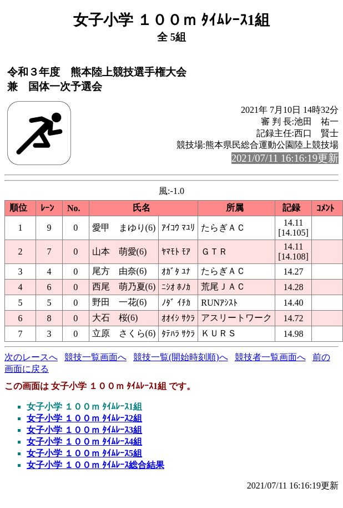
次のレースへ (31, 357)
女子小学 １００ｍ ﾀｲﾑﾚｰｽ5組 (84, 453)
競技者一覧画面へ (270, 357)
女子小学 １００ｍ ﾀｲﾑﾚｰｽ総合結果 (95, 465)
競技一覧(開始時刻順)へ (180, 357)
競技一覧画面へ (95, 357)
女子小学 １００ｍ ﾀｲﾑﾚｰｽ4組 (84, 441)
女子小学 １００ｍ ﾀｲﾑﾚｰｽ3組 (84, 430)
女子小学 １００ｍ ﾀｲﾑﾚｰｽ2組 (84, 418)
